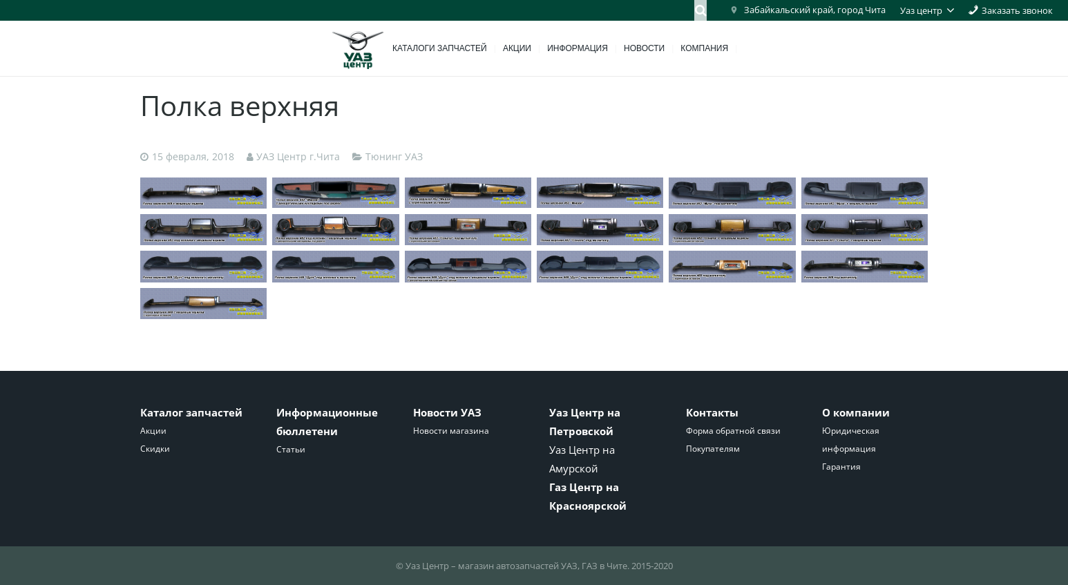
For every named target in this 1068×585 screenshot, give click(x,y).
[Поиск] (701, 10)
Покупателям (713, 448)
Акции (153, 431)
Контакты (712, 412)
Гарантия (841, 466)
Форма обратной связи (733, 431)
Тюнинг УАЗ (394, 157)
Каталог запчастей (191, 412)
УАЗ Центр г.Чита (298, 157)
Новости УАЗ (447, 412)
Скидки (155, 448)
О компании (856, 412)
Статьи (290, 449)
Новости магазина (451, 431)
